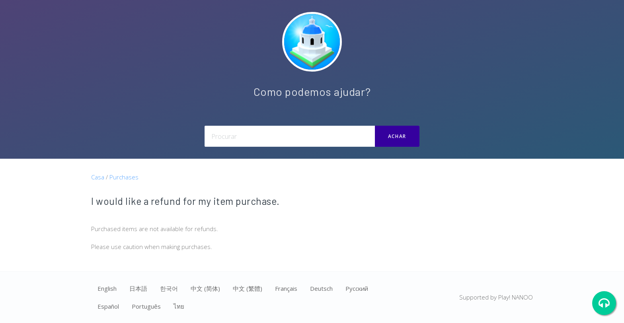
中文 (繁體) (247, 288)
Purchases (123, 177)
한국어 (169, 288)
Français (286, 288)
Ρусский (356, 288)
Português (146, 306)
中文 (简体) (205, 288)
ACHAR (397, 136)
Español (108, 306)
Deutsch (321, 288)
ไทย (179, 306)
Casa (97, 177)
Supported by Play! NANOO (496, 297)
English (107, 288)
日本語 (138, 288)
